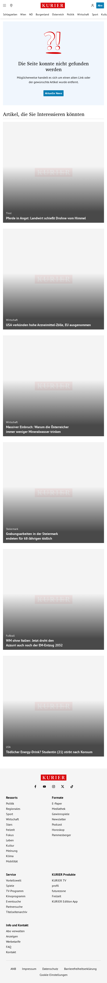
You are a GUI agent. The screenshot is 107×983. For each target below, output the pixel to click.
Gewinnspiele (60, 814)
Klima (10, 856)
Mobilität (12, 861)
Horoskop (58, 830)
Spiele (10, 885)
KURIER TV (59, 880)
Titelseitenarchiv (16, 912)
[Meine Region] (11, 5)
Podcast (57, 824)
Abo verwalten (15, 931)
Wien (23, 14)
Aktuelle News (53, 93)
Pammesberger (61, 835)
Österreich (58, 14)
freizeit (10, 830)
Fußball (10, 635)
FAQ (8, 947)
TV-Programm (15, 891)
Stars (9, 824)
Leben (10, 840)
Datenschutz (50, 969)
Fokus (10, 835)
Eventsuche (13, 901)
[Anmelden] (93, 5)
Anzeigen (12, 936)
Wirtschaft (83, 14)
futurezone (59, 891)
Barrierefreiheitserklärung (80, 969)
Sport (95, 14)
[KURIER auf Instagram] (54, 787)
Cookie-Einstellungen (54, 975)
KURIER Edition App (65, 901)
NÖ (31, 14)
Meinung (11, 851)
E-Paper (57, 803)
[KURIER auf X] (63, 787)
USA (8, 746)
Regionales (13, 809)
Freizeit (56, 896)
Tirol (8, 213)
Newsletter (59, 819)
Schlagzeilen (10, 14)
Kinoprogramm (15, 896)
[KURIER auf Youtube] (44, 787)
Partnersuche (14, 907)
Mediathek (58, 809)
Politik (70, 14)
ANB (13, 969)
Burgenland (42, 14)
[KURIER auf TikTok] (72, 787)
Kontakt (11, 952)
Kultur (10, 845)
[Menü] (5, 5)
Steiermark (12, 528)
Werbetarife (13, 941)
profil (55, 885)
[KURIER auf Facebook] (35, 787)
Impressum (29, 969)
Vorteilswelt (13, 880)
